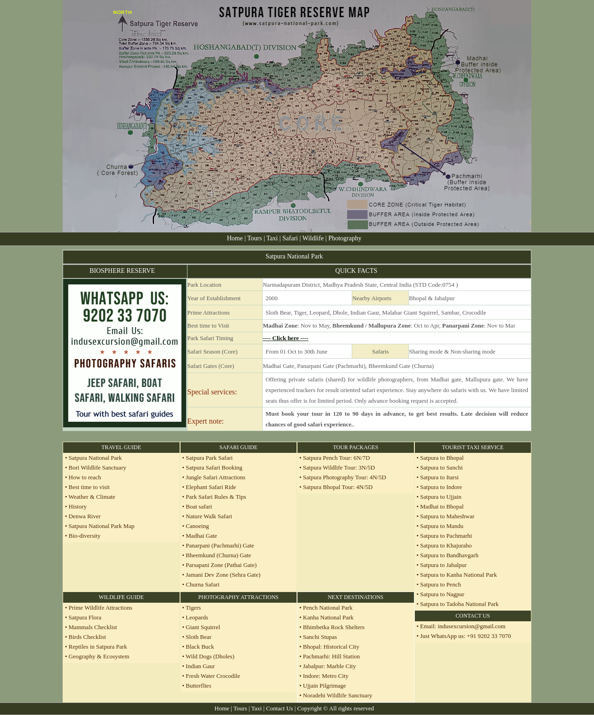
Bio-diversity (85, 535)
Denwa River (85, 516)
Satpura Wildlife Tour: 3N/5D (339, 467)
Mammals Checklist (92, 627)
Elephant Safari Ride (211, 486)
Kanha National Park (328, 617)
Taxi (272, 238)
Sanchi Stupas (320, 636)
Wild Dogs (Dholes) (210, 656)
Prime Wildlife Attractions (100, 607)
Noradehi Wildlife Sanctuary (337, 695)
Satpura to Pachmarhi (446, 535)
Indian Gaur (200, 666)
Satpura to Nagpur (442, 594)
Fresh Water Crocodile (213, 675)
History (78, 506)
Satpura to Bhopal (442, 457)
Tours (254, 238)
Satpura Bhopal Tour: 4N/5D (338, 486)
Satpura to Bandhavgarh (449, 555)
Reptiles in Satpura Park (98, 646)
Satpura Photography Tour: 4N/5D (344, 477)
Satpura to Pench (440, 584)
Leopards (197, 617)
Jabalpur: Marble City (329, 666)
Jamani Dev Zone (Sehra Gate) (223, 574)
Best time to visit (89, 486)
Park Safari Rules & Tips (216, 496)
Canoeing (197, 525)
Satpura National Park (94, 457)
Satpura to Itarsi (439, 477)
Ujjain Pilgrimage (324, 685)
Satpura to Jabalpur (443, 564)
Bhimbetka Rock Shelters (334, 627)
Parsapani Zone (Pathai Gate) (221, 564)
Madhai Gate (201, 535)
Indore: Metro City (325, 675)
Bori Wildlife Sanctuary (96, 467)
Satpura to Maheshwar (447, 516)
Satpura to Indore (441, 486)
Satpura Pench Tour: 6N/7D (336, 457)
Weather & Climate (91, 496)
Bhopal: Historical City (331, 646)
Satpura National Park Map (102, 525)
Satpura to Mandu (441, 525)
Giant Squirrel (203, 627)
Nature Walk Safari (209, 516)
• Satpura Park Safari (207, 457)
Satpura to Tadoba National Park (459, 603)
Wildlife (314, 238)
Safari (291, 238)
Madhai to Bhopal (442, 506)
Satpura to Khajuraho (445, 545)
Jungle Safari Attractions (215, 477)
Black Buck (200, 646)
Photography (345, 238)
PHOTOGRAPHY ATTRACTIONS (238, 597)
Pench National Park (328, 607)
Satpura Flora (85, 617)
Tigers (193, 607)
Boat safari (199, 506)
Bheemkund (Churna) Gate (218, 555)
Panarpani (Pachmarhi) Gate (220, 545)
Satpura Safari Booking (214, 467)
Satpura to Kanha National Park (458, 574)
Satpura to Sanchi (441, 467)
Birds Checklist (86, 636)
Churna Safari (203, 584)
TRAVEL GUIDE (121, 447)
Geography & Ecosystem (99, 656)
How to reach (85, 477)
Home (235, 238)
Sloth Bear (198, 636)
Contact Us (279, 708)
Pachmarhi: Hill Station (331, 656)
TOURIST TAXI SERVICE (473, 447)
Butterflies (198, 685)
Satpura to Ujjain (440, 496)
